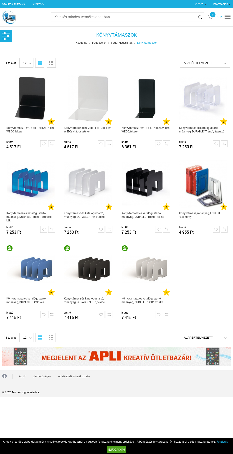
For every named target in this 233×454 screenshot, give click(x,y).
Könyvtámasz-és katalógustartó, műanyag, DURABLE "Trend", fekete (143, 214)
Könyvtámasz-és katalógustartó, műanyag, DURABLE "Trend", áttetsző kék (29, 216)
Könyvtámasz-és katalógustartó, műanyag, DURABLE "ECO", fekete (84, 300)
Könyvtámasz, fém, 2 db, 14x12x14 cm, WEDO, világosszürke (88, 129)
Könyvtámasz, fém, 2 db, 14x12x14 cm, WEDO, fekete (30, 129)
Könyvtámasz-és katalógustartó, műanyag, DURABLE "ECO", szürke (142, 300)
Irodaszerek (99, 42)
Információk (220, 4)
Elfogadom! (116, 449)
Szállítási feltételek (13, 4)
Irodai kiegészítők (121, 42)
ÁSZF (22, 376)
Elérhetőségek (42, 376)
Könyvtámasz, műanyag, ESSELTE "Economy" (200, 214)
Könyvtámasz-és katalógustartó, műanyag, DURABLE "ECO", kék (26, 300)
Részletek (222, 441)
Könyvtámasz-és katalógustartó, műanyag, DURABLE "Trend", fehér (84, 214)
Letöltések (38, 4)
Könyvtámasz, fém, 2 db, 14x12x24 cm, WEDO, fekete (146, 129)
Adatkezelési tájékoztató (74, 376)
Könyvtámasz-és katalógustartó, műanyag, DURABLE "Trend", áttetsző (201, 129)
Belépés (198, 4)
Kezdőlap (81, 42)
